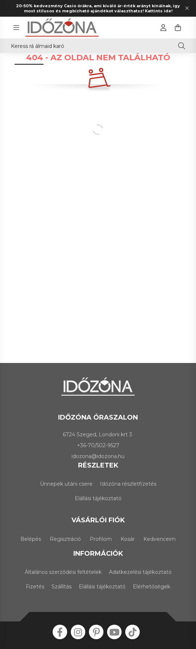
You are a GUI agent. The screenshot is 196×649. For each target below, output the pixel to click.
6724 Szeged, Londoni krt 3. (98, 434)
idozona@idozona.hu (98, 456)
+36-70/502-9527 (98, 445)
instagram (78, 632)
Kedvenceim (159, 539)
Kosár (128, 539)
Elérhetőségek (151, 586)
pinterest (96, 632)
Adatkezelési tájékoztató (140, 572)
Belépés (30, 539)
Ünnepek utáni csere (66, 484)
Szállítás (62, 586)
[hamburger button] (16, 27)
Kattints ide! (158, 10)
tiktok (132, 632)
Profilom (101, 539)
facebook (60, 632)
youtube (114, 632)
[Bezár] (186, 8)
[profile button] (163, 27)
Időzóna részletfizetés (128, 484)
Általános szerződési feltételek (63, 572)
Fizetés (35, 586)
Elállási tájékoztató (98, 498)
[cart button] (178, 27)
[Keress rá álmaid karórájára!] (98, 45)
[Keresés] (181, 45)
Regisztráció (65, 539)
